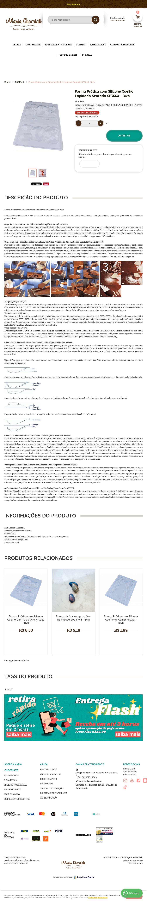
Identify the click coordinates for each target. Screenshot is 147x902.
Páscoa (8, 689)
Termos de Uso (48, 797)
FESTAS (17, 44)
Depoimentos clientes (17, 798)
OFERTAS (87, 54)
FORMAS (81, 44)
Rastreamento (48, 769)
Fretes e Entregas (50, 774)
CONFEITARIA (33, 44)
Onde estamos (12, 789)
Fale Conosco (12, 794)
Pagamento (46, 783)
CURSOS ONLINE (69, 54)
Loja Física (10, 780)
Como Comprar (48, 779)
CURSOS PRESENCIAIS (122, 44)
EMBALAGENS (98, 44)
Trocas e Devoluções (52, 788)
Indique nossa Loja (15, 784)
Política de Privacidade (53, 793)
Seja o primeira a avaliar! (87, 116)
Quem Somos (11, 775)
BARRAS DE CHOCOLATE (58, 44)
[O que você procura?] (95, 20)
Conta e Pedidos (115, 20)
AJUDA (44, 764)
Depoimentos (73, 4)
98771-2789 (89, 777)
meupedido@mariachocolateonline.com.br (96, 772)
